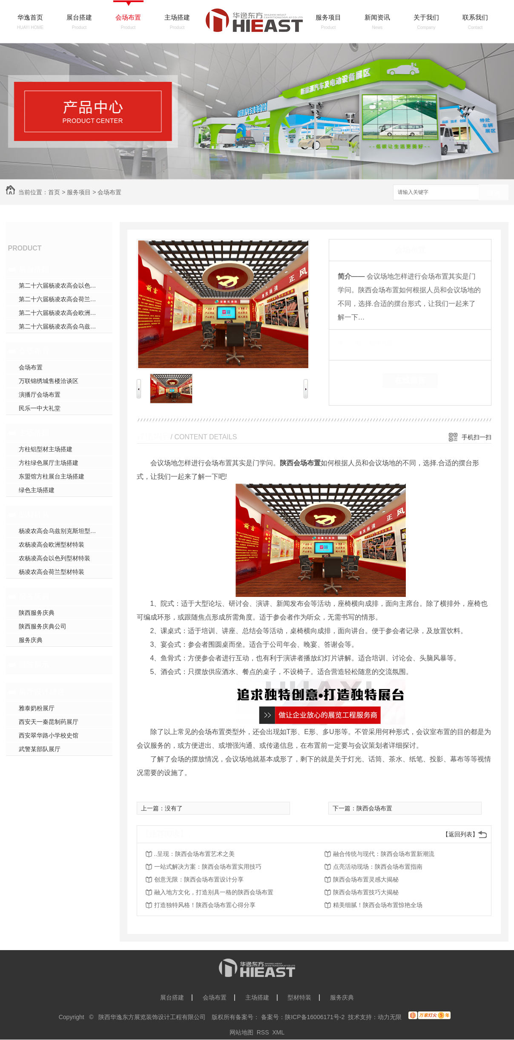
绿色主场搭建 (37, 490)
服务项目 (328, 17)
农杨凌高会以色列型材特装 (54, 558)
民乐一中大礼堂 (39, 408)
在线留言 (410, 380)
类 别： (352, 342)
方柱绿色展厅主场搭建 (48, 462)
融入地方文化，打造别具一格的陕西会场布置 (213, 892)
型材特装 (34, 514)
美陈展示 (34, 664)
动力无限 (390, 1017)
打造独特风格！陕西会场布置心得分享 (205, 905)
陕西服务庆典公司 (42, 626)
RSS (263, 1032)
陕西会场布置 (374, 808)
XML (278, 1032)
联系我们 (475, 17)
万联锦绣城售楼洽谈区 (48, 380)
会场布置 (128, 17)
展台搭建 (79, 17)
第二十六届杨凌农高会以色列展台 (63, 285)
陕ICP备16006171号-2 (315, 1017)
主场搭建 (177, 17)
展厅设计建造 (42, 692)
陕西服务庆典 (37, 612)
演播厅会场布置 (39, 394)
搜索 (493, 192)
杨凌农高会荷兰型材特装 (51, 571)
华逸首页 (30, 17)
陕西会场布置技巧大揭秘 (366, 892)
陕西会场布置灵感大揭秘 (366, 879)
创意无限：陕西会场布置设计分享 (199, 879)
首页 (54, 192)
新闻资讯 (377, 17)
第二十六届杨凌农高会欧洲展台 (60, 312)
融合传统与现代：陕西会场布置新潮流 (383, 853)
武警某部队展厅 (39, 749)
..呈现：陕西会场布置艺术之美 (194, 853)
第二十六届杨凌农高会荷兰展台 (60, 299)
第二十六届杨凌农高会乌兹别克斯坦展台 (65, 326)
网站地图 (241, 1032)
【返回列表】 (460, 834)
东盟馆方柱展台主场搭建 (51, 476)
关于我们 (426, 17)
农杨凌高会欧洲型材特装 (51, 544)
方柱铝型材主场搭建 (45, 449)
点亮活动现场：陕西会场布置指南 (377, 866)
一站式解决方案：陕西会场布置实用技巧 (207, 866)
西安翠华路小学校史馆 (48, 735)
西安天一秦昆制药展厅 (48, 721)
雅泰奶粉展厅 (37, 708)
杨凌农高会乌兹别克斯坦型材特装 (63, 530)
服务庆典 (34, 596)
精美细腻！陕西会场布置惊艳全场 (377, 905)
